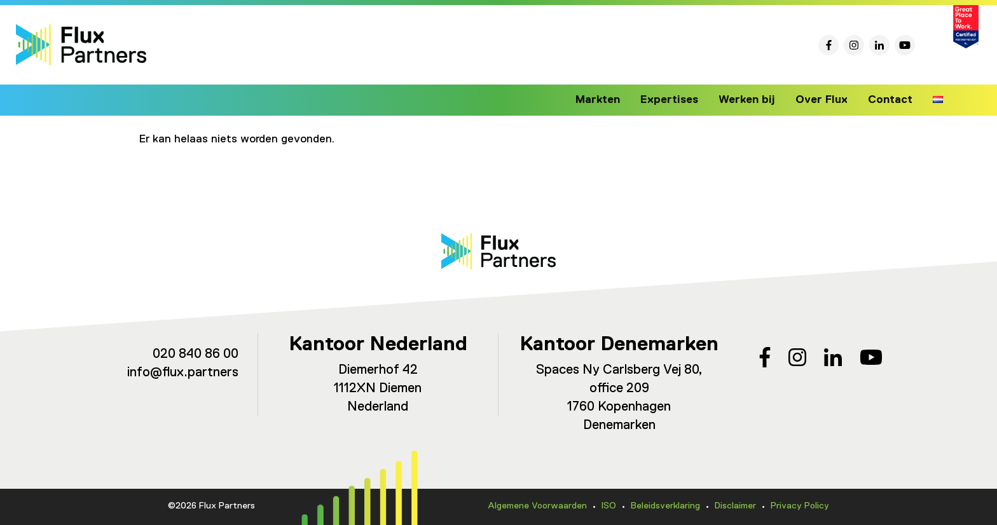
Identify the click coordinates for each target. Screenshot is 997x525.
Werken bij (753, 100)
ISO (609, 505)
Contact (890, 100)
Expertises (679, 100)
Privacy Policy (800, 505)
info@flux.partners (182, 372)
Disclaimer (735, 505)
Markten (609, 100)
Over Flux (824, 100)
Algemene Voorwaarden (537, 505)
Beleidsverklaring (665, 505)
